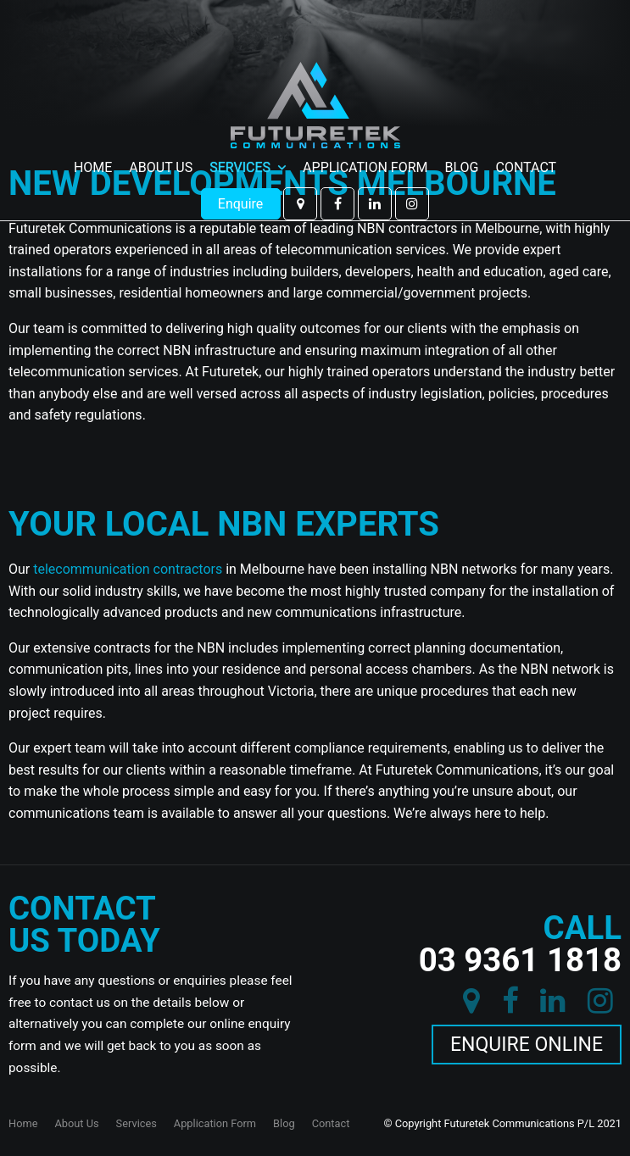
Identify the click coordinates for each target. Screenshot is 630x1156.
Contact (525, 122)
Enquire (241, 158)
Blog (462, 122)
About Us (160, 122)
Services (239, 122)
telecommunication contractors (127, 569)
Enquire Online (526, 1044)
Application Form (365, 122)
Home (93, 122)
